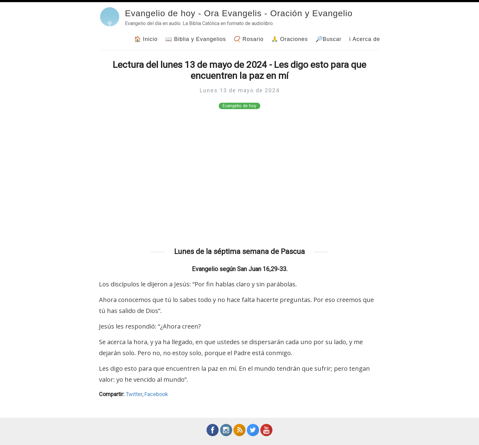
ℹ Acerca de (364, 39)
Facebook (156, 394)
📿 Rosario (249, 39)
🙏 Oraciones (289, 39)
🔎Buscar (329, 39)
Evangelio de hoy (239, 105)
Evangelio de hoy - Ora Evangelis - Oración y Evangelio (239, 13)
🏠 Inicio (146, 39)
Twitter (134, 394)
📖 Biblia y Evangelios (195, 39)
